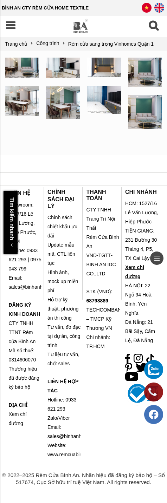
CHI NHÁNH (141, 192)
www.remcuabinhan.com (74, 454)
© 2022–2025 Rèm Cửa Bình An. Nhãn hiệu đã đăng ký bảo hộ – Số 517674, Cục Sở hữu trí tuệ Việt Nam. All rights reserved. (83, 478)
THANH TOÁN (96, 195)
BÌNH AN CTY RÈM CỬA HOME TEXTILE (45, 8)
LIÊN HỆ (19, 193)
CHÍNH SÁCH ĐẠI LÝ (60, 199)
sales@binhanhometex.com (77, 436)
